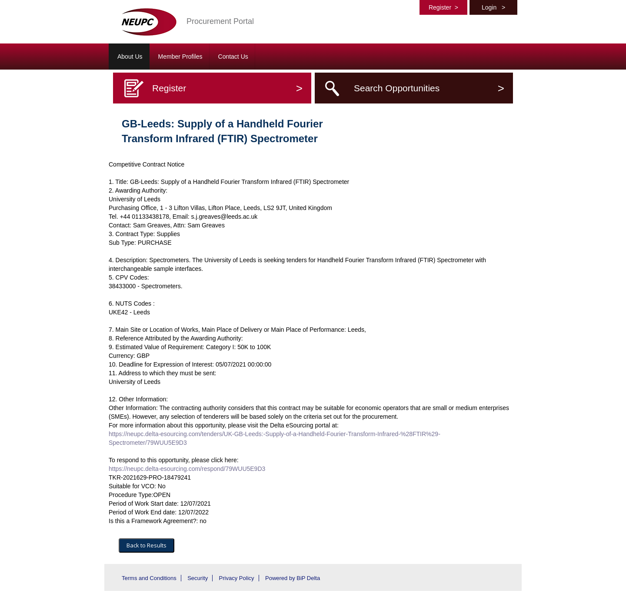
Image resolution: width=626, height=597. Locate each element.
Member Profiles (180, 56)
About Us (130, 56)
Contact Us (233, 56)
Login (493, 7)
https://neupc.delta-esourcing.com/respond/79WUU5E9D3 (187, 468)
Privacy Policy (236, 578)
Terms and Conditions (149, 578)
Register (443, 7)
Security (197, 578)
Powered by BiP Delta (292, 578)
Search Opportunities (429, 88)
